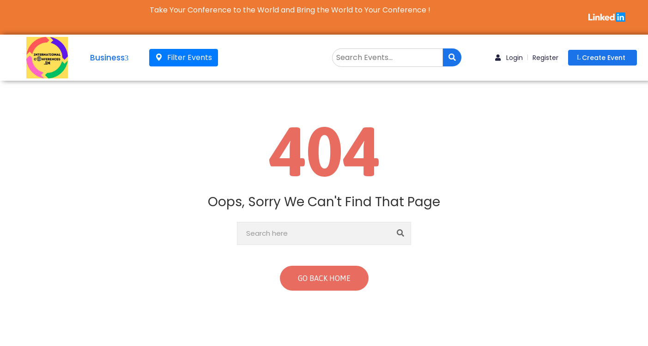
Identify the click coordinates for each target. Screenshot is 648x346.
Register (545, 57)
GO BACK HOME (324, 278)
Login (509, 57)
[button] (602, 57)
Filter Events (183, 57)
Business (109, 57)
